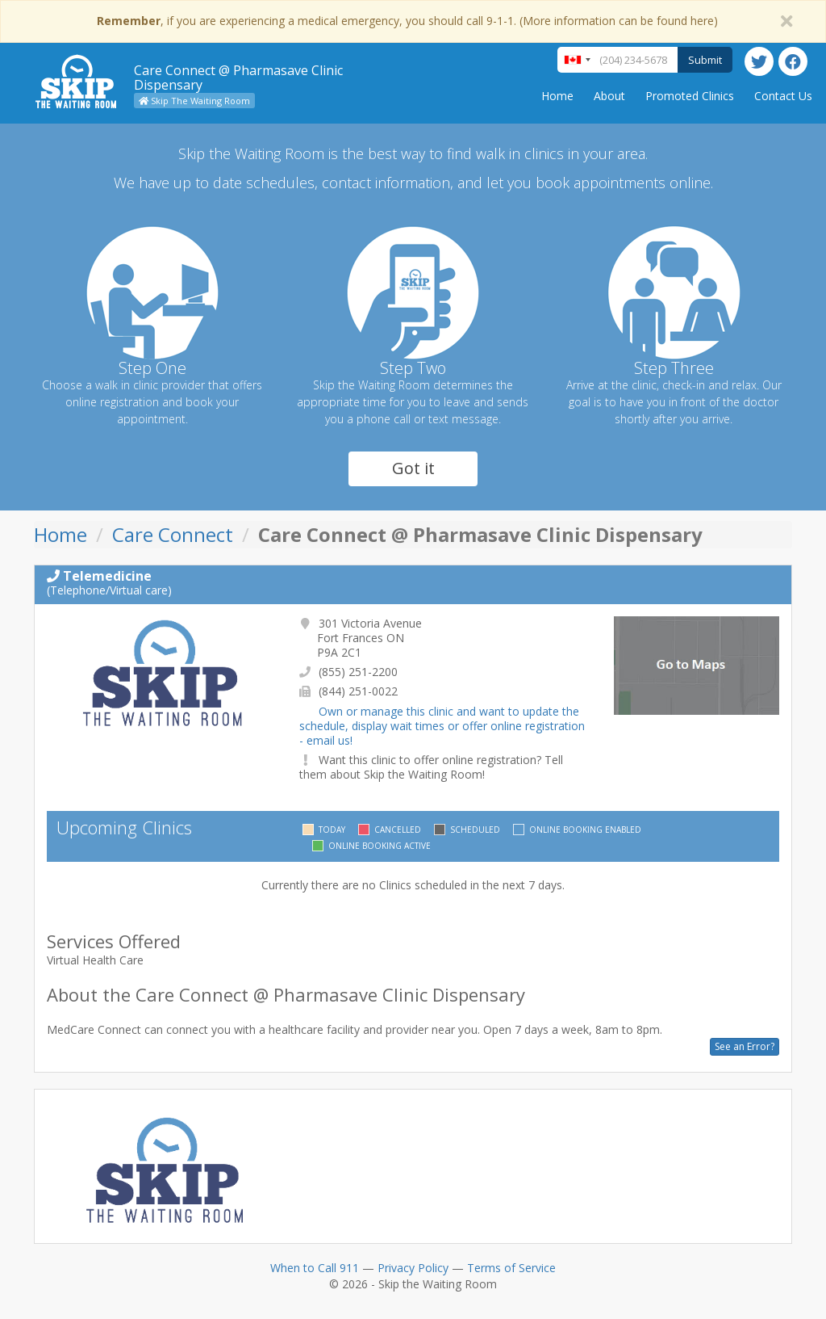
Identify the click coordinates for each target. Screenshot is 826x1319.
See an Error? (744, 1046)
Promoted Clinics (689, 95)
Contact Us (783, 95)
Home (557, 95)
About (609, 95)
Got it (413, 468)
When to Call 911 (314, 1267)
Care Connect (172, 534)
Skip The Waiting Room (194, 101)
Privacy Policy (413, 1267)
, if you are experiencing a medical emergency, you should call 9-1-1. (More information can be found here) (407, 20)
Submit (705, 60)
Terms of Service (511, 1267)
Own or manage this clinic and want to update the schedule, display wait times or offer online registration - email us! (442, 726)
